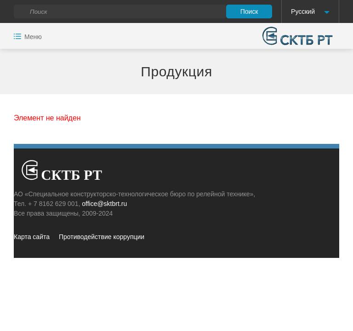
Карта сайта (32, 236)
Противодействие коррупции (101, 236)
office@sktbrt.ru (104, 203)
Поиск (249, 11)
